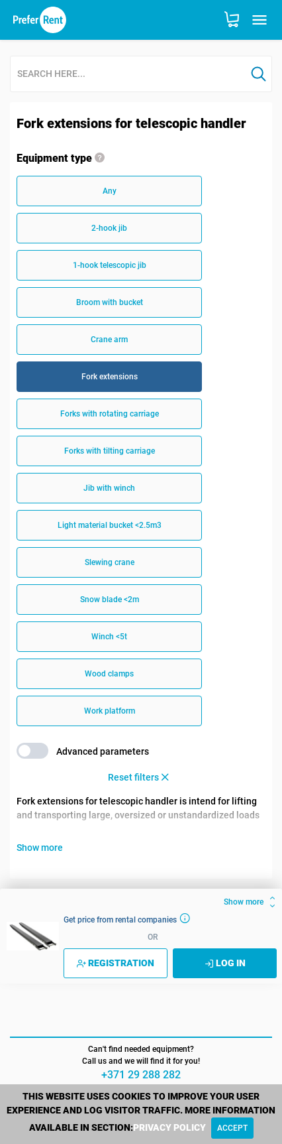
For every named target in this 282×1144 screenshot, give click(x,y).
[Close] (232, 1128)
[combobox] (128, 74)
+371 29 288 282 (141, 1074)
